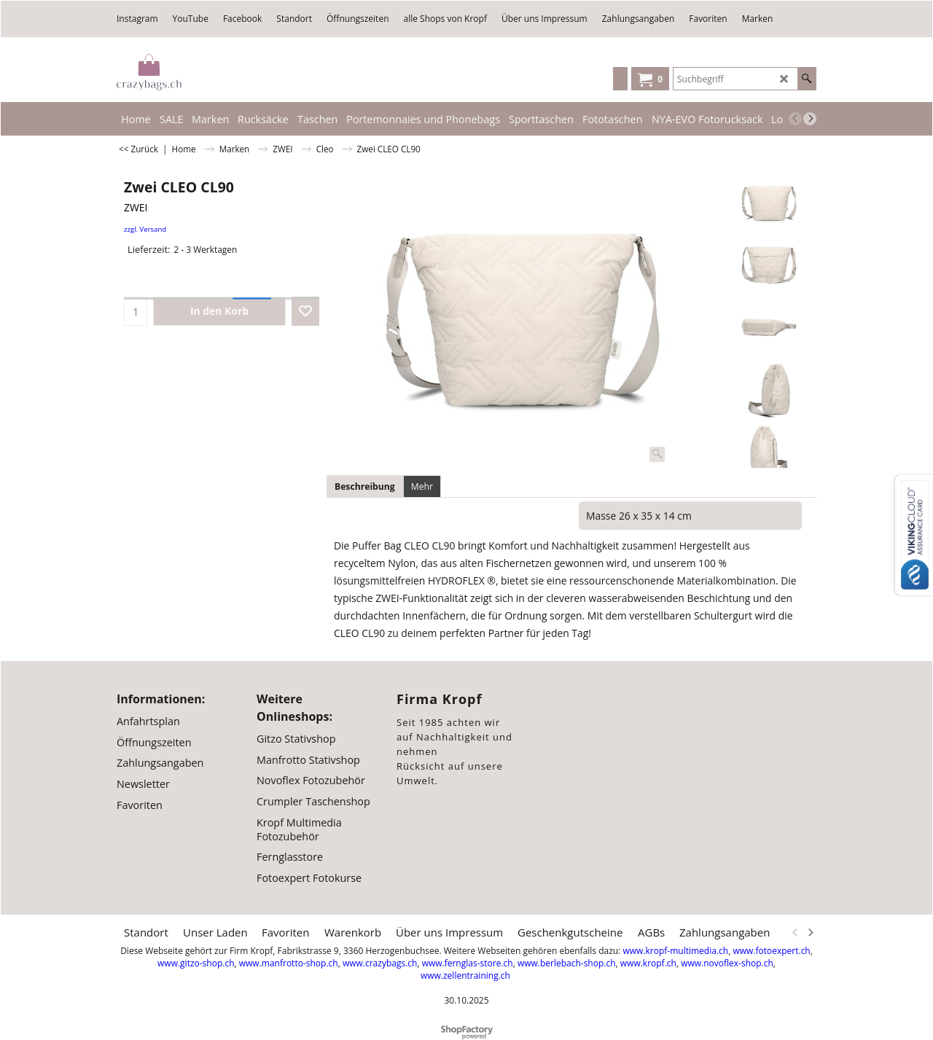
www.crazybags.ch (380, 963)
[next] (809, 118)
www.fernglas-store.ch (467, 963)
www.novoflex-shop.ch (727, 963)
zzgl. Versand (145, 229)
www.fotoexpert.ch (771, 951)
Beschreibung (365, 486)
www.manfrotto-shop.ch (288, 963)
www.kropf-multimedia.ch (675, 951)
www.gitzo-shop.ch (195, 963)
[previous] (795, 118)
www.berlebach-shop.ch (567, 963)
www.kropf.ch (648, 963)
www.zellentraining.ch (465, 975)
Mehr (422, 486)
